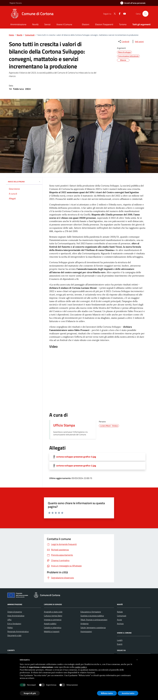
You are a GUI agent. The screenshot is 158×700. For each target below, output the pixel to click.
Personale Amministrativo (18, 631)
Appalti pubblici (50, 623)
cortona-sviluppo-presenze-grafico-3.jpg (76, 456)
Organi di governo (14, 611)
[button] (137, 660)
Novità (19, 34)
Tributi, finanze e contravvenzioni (93, 619)
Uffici (9, 619)
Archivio (120, 623)
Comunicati (30, 34)
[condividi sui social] (123, 41)
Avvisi (119, 619)
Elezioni (85, 24)
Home (11, 34)
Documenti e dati (14, 635)
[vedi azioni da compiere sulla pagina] (137, 41)
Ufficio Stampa (64, 425)
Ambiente (84, 623)
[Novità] (35, 25)
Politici (10, 627)
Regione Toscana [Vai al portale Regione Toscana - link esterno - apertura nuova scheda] (16, 3)
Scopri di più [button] (30, 693)
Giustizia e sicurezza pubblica (92, 615)
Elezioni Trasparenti (104, 24)
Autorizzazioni (86, 631)
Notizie (120, 611)
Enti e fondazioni (14, 623)
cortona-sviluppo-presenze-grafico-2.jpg (76, 465)
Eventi (119, 644)
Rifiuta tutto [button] (107, 693)
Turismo (123, 24)
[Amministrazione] (18, 25)
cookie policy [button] (81, 667)
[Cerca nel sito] (145, 14)
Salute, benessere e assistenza (93, 627)
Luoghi (119, 640)
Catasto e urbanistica (52, 627)
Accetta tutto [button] (128, 693)
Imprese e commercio (52, 619)
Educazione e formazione (90, 611)
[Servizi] (47, 25)
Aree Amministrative (15, 615)
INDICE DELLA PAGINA (24, 181)
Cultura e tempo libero (53, 615)
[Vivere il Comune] (64, 25)
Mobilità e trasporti (51, 631)
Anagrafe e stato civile (53, 611)
